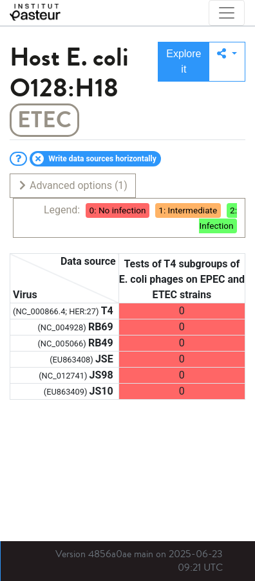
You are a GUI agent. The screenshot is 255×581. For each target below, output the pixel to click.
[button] (227, 62)
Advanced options (72, 185)
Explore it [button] (183, 61)
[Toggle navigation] (227, 13)
